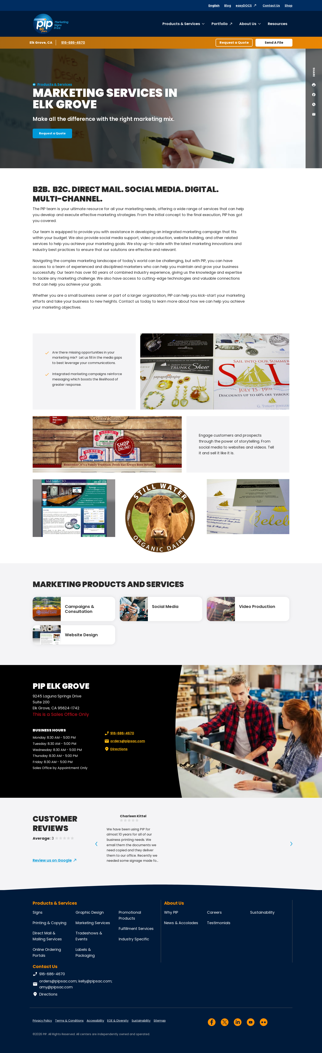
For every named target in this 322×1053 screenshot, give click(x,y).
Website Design (81, 635)
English (214, 5)
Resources (277, 23)
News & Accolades (181, 922)
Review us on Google (52, 860)
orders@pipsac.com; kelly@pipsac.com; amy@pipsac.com (72, 984)
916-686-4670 (73, 42)
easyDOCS (244, 5)
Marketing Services (93, 922)
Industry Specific (134, 939)
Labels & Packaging (85, 952)
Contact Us (271, 5)
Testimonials (218, 922)
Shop (288, 5)
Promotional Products (130, 915)
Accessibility (95, 1021)
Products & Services (181, 23)
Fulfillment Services (136, 928)
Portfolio (220, 23)
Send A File (274, 42)
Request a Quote (234, 42)
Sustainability (262, 912)
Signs (38, 912)
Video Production (257, 606)
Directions (116, 749)
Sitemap (160, 1021)
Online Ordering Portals (47, 952)
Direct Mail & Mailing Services (47, 936)
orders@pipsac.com (124, 741)
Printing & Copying (49, 922)
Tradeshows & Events (89, 936)
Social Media (165, 606)
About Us (247, 23)
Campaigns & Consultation (79, 609)
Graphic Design (90, 912)
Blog (227, 5)
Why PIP (171, 912)
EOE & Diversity (118, 1021)
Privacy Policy (42, 1021)
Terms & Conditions (69, 1021)
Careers (214, 912)
